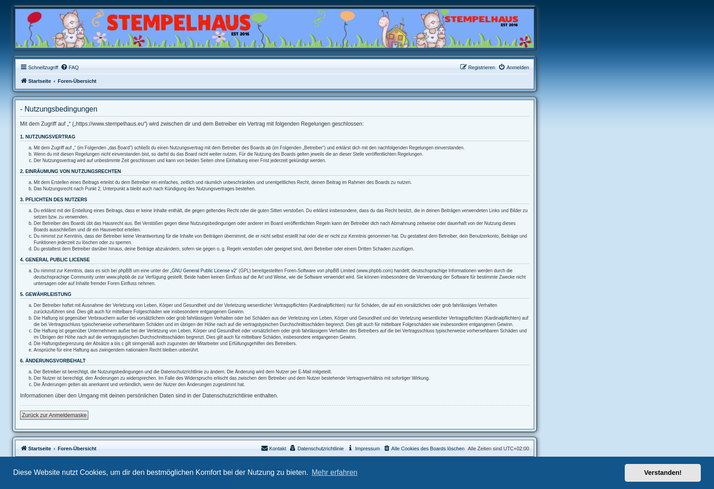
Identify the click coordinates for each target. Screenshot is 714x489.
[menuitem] (70, 67)
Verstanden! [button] (663, 472)
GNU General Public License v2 (204, 270)
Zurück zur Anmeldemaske (54, 415)
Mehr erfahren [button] (334, 472)
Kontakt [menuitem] (273, 448)
